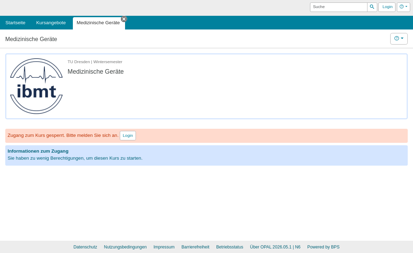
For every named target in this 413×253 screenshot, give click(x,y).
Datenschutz (85, 247)
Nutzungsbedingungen (125, 247)
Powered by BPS (323, 247)
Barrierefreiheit (195, 247)
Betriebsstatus (229, 247)
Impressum (163, 247)
